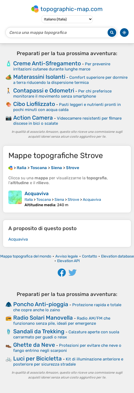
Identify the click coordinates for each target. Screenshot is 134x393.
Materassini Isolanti (39, 76)
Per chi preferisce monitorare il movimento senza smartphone (62, 94)
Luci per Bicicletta (37, 358)
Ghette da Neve (34, 344)
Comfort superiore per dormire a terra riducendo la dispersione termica (70, 80)
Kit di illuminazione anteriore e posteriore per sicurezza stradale (68, 362)
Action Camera (33, 117)
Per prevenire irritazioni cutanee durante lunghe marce (61, 67)
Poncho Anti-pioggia (40, 304)
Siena (59, 199)
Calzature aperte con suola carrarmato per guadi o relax (66, 335)
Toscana (43, 199)
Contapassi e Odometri (43, 90)
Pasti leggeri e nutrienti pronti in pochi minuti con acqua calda (67, 107)
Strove (73, 199)
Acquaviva (37, 193)
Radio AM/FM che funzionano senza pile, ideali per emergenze (61, 321)
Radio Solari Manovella (43, 317)
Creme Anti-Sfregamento (47, 63)
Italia (29, 199)
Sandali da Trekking (38, 331)
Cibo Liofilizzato (34, 104)
